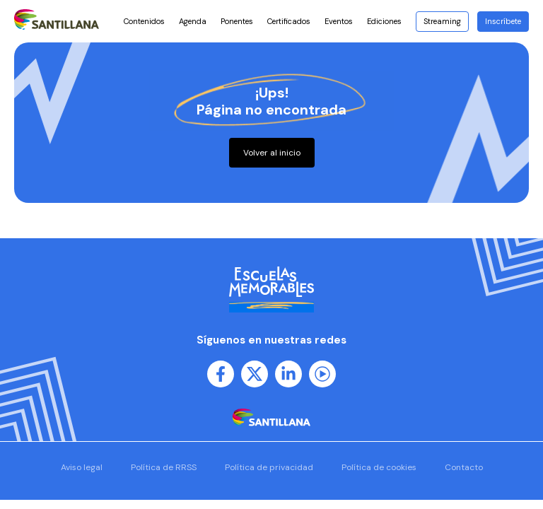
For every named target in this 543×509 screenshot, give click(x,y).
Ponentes (237, 21)
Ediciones (388, 21)
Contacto (464, 467)
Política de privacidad (269, 467)
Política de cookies (378, 467)
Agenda (192, 21)
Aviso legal (82, 467)
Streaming (442, 21)
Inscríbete (503, 21)
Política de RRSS (164, 467)
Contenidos (144, 21)
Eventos (339, 21)
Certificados (288, 21)
